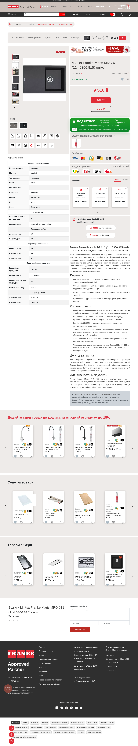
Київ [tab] (117, 179)
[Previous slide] (37, 111)
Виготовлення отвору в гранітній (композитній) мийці (95, 129)
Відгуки (47, 38)
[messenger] (81, 711)
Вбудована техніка (94, 736)
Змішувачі (34, 726)
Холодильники (50, 731)
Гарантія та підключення (48, 663)
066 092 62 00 (13, 685)
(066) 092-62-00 (80, 673)
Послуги (81, 736)
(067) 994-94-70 (112, 670)
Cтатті (87, 14)
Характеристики (34, 38)
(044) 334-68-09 (112, 666)
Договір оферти (45, 667)
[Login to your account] (121, 14)
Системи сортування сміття (40, 736)
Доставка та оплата (83, 7)
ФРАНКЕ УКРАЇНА (80, 0)
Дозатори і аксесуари (19, 736)
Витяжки (45, 726)
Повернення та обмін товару (50, 683)
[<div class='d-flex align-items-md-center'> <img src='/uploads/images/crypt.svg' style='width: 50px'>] (26, 445)
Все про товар (18, 38)
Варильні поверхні (77, 726)
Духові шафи (92, 726)
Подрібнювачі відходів (59, 726)
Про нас (55, 7)
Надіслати (80, 633)
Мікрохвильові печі (107, 726)
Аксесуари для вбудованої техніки (24, 741)
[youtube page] (76, 711)
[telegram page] (61, 711)
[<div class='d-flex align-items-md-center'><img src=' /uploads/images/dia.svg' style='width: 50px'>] (31, 445)
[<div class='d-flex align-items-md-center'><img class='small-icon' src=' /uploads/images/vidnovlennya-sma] (108, 158)
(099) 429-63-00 (112, 674)
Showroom (101, 14)
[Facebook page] (57, 711)
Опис (57, 38)
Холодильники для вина (85, 731)
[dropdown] (44, 6)
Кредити (42, 659)
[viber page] (71, 711)
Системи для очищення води (64, 736)
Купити (100, 100)
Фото (65, 38)
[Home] (22, 6)
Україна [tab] (125, 179)
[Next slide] (47, 111)
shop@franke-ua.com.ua (117, 654)
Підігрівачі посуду (104, 731)
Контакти (42, 671)
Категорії (15, 726)
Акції (41, 679)
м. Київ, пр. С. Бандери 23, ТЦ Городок (84, 663)
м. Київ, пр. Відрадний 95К (84, 685)
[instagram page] (66, 711)
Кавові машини (36, 731)
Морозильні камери (66, 731)
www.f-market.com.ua (116, 651)
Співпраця (66, 7)
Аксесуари (75, 38)
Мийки (25, 726)
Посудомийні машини (19, 731)
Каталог (14, 14)
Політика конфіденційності (49, 688)
